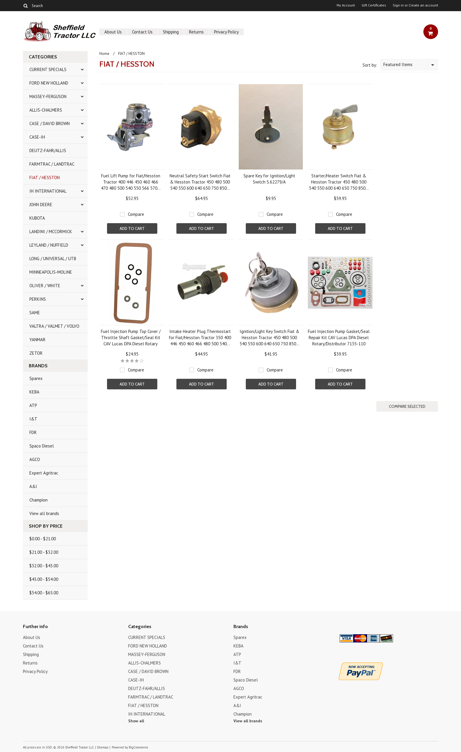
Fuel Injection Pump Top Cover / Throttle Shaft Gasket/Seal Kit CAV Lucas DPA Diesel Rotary (131, 337)
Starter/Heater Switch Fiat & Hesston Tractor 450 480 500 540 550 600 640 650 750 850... (339, 182)
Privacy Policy (226, 32)
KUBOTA (37, 218)
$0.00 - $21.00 (42, 538)
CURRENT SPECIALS (47, 69)
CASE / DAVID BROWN (49, 123)
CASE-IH (37, 137)
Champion (38, 500)
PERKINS (37, 299)
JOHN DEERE (40, 204)
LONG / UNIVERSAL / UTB (52, 258)
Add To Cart (132, 228)
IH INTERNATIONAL (47, 191)
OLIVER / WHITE (44, 285)
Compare (136, 214)
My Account (346, 5)
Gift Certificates (374, 5)
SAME (34, 312)
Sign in (398, 5)
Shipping (171, 32)
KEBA (34, 392)
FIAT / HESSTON (44, 177)
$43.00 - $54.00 (43, 579)
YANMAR (37, 339)
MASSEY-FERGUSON (47, 96)
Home (104, 53)
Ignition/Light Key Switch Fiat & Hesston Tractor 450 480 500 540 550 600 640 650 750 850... (269, 337)
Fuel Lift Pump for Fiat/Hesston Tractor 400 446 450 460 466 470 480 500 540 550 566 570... (131, 182)
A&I (33, 486)
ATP (33, 405)
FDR (33, 432)
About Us (113, 32)
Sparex (36, 378)
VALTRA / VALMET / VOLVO (54, 326)
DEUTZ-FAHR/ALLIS (47, 150)
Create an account (423, 5)
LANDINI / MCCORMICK (50, 231)
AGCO (34, 459)
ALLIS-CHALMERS (45, 110)
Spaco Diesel (41, 446)
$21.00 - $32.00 (43, 552)
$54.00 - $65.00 (43, 592)
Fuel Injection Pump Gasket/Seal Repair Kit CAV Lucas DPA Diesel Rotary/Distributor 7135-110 (339, 337)
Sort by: (370, 65)
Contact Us (142, 32)
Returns (196, 32)
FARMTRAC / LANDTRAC (51, 164)
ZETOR (36, 353)
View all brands (44, 513)
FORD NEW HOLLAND (48, 83)
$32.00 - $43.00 (43, 565)
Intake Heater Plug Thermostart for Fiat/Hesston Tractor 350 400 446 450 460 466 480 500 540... (200, 337)
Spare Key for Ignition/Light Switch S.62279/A (269, 179)
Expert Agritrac (43, 473)
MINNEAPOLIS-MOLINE (50, 272)
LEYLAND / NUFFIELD (48, 245)
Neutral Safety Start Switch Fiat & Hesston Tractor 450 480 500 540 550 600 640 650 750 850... (200, 182)
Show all (136, 721)
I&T (33, 419)
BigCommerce (138, 747)
